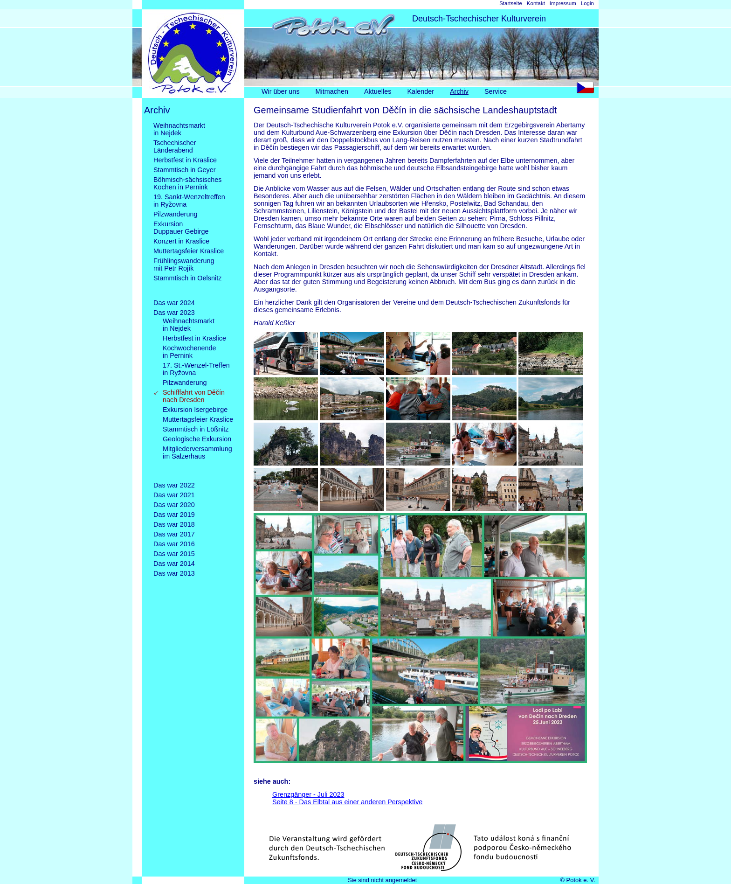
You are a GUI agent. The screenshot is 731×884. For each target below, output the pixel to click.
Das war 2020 (174, 504)
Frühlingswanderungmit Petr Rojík (183, 264)
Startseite (510, 3)
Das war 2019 (174, 514)
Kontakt (536, 3)
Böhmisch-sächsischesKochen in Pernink (187, 183)
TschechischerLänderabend (174, 146)
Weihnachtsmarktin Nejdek (179, 129)
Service (495, 91)
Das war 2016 (174, 544)
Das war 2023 (174, 312)
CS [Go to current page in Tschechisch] (588, 90)
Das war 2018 (174, 524)
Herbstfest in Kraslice (185, 160)
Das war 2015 (174, 553)
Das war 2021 (174, 495)
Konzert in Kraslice (181, 241)
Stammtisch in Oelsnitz (187, 285)
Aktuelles (377, 91)
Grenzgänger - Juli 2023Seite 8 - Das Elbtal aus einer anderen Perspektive (347, 798)
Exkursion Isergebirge (195, 409)
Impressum (563, 3)
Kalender (420, 91)
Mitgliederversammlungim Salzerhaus (197, 460)
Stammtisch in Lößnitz (196, 429)
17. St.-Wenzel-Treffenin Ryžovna (196, 369)
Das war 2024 (174, 302)
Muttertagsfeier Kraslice (188, 251)
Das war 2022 (174, 485)
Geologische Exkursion (197, 439)
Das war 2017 (174, 534)
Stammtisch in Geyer (184, 170)
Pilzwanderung (175, 214)
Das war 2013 (174, 573)
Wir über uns (281, 91)
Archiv (459, 91)
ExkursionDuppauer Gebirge (180, 227)
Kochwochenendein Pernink (189, 351)
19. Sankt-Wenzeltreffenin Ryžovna (189, 200)
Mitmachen (332, 91)
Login (587, 3)
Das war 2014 (174, 563)
